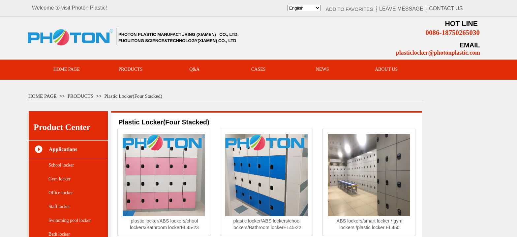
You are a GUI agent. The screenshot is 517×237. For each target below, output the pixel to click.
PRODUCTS (80, 96)
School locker (61, 165)
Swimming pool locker (69, 220)
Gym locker (59, 178)
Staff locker (59, 206)
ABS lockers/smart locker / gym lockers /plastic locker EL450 (370, 224)
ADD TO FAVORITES (349, 9)
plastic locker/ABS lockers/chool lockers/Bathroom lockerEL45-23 (164, 224)
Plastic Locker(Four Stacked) (133, 96)
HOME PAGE (42, 96)
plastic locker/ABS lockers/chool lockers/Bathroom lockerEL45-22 (266, 224)
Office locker (60, 192)
